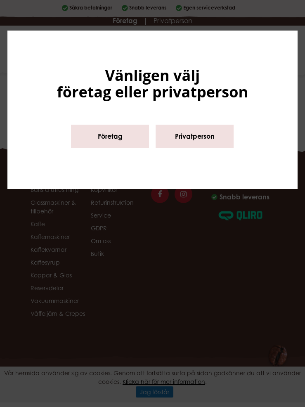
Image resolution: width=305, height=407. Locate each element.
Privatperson (195, 136)
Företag (110, 136)
